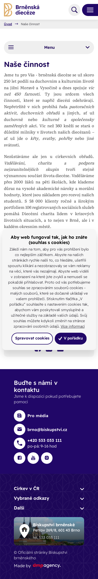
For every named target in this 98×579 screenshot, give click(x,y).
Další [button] (19, 508)
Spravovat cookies (32, 338)
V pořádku (70, 338)
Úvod (8, 24)
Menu (49, 47)
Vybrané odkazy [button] (31, 498)
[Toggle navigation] (88, 10)
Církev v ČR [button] (26, 488)
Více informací (73, 326)
